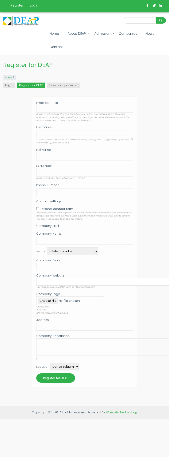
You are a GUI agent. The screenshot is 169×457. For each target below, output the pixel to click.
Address (42, 320)
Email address (47, 103)
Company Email (48, 260)
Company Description (53, 336)
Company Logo (48, 294)
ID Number (44, 166)
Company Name (49, 233)
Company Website (50, 275)
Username (44, 127)
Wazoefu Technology (122, 412)
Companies (128, 33)
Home (54, 33)
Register (17, 5)
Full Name (43, 150)
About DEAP (79, 35)
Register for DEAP (32, 85)
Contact (56, 47)
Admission (104, 35)
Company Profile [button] (48, 226)
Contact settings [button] (49, 201)
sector (41, 251)
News (150, 33)
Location (42, 367)
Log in (34, 5)
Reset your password (63, 85)
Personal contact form (56, 209)
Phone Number (47, 185)
